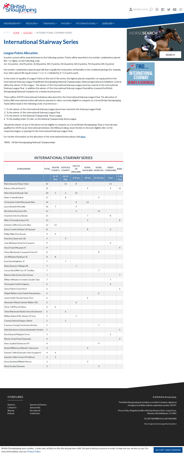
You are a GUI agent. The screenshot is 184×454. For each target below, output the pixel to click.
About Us (11, 404)
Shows (65, 23)
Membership (12, 23)
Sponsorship (35, 407)
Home (16, 32)
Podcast (10, 413)
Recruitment (35, 410)
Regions (31, 23)
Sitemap (10, 410)
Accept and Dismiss (168, 449)
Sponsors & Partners (38, 404)
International (86, 23)
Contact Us (12, 407)
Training (49, 23)
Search (170, 54)
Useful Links (35, 413)
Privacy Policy (33, 451)
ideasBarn (172, 424)
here (83, 136)
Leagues (107, 23)
